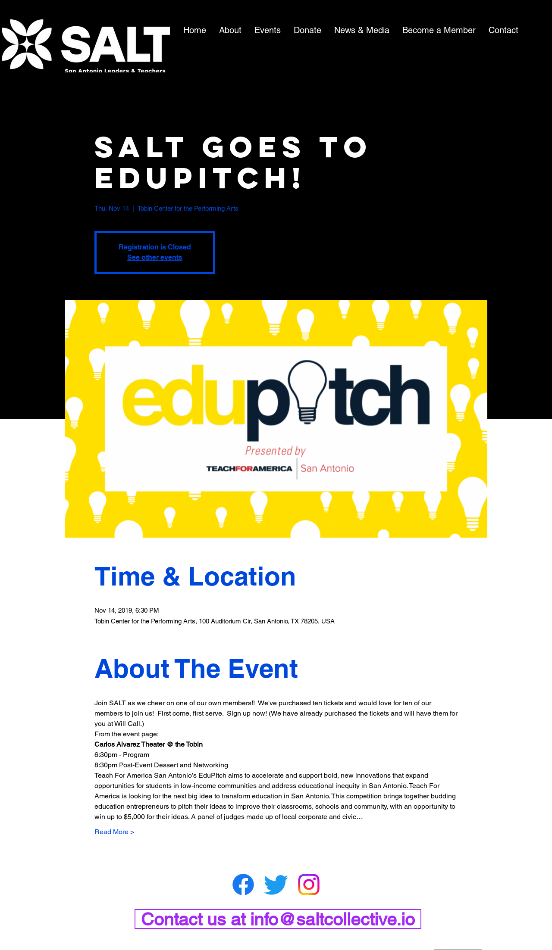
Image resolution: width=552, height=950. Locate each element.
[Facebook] (243, 884)
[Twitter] (276, 884)
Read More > (114, 832)
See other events (154, 257)
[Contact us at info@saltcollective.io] (278, 919)
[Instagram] (309, 884)
